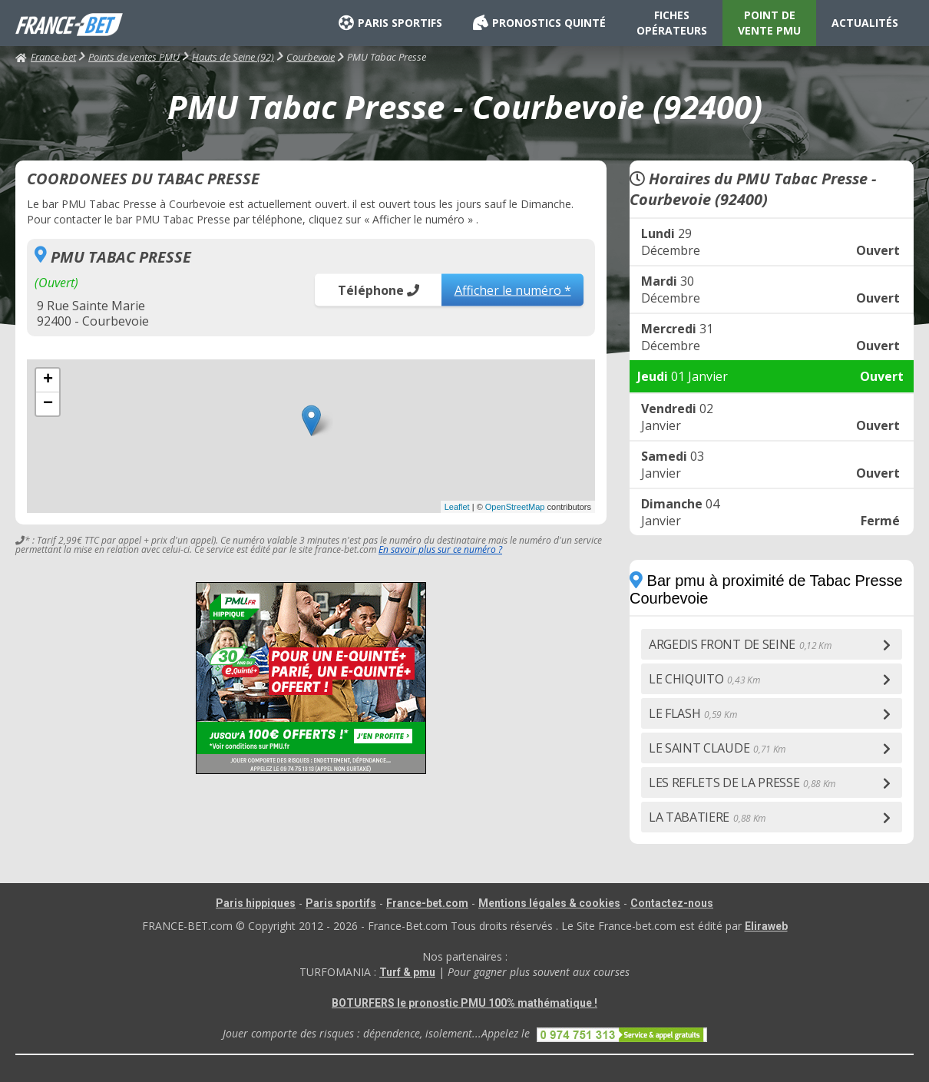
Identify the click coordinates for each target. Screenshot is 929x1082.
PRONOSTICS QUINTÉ (539, 23)
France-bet (45, 57)
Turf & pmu (407, 972)
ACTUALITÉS (864, 22)
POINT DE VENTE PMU (769, 23)
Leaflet (457, 506)
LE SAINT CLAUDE (717, 748)
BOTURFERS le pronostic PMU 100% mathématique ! (464, 1003)
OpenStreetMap (515, 506)
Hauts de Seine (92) (233, 57)
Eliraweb (766, 926)
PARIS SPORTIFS (390, 23)
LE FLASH (692, 713)
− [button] (48, 403)
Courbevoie (310, 57)
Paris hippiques (256, 903)
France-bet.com (427, 903)
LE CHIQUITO (704, 678)
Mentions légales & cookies (549, 903)
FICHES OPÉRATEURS (671, 23)
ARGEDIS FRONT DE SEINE (740, 644)
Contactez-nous (671, 903)
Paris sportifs (341, 903)
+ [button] (48, 380)
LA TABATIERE (707, 817)
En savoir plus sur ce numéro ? (440, 549)
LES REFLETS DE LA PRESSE (742, 782)
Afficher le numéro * (513, 289)
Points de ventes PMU (134, 57)
